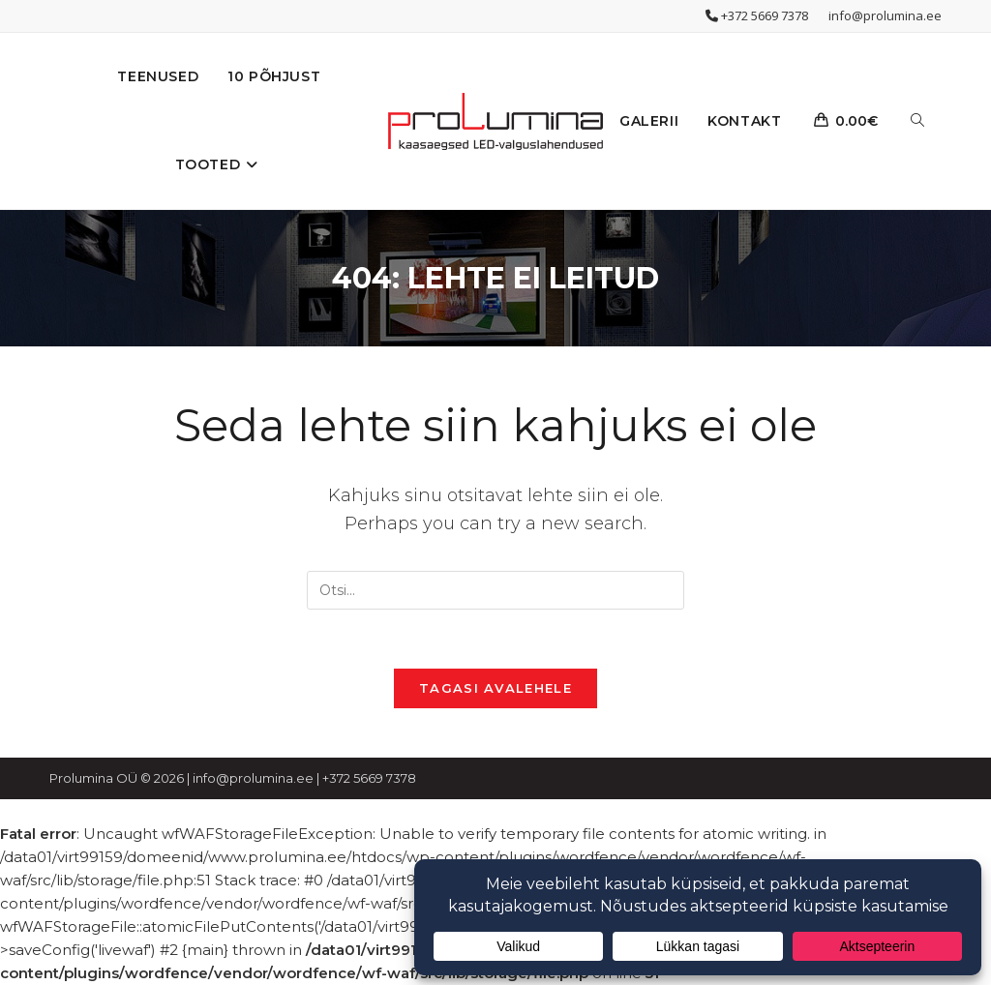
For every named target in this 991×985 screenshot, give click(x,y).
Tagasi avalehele (495, 688)
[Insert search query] (495, 590)
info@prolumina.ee (885, 15)
